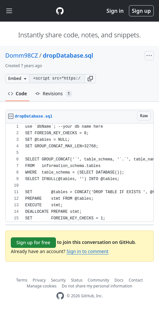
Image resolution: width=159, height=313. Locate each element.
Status (76, 280)
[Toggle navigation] (9, 11)
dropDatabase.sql (68, 55)
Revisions (53, 93)
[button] (90, 78)
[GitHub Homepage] (60, 296)
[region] (79, 172)
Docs (119, 280)
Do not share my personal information (97, 286)
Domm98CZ (21, 55)
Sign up (141, 10)
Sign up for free (33, 242)
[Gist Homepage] (60, 11)
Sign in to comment (87, 251)
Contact (136, 280)
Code (17, 93)
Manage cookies (42, 286)
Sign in (115, 10)
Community (98, 280)
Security (58, 280)
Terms (21, 280)
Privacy (39, 280)
